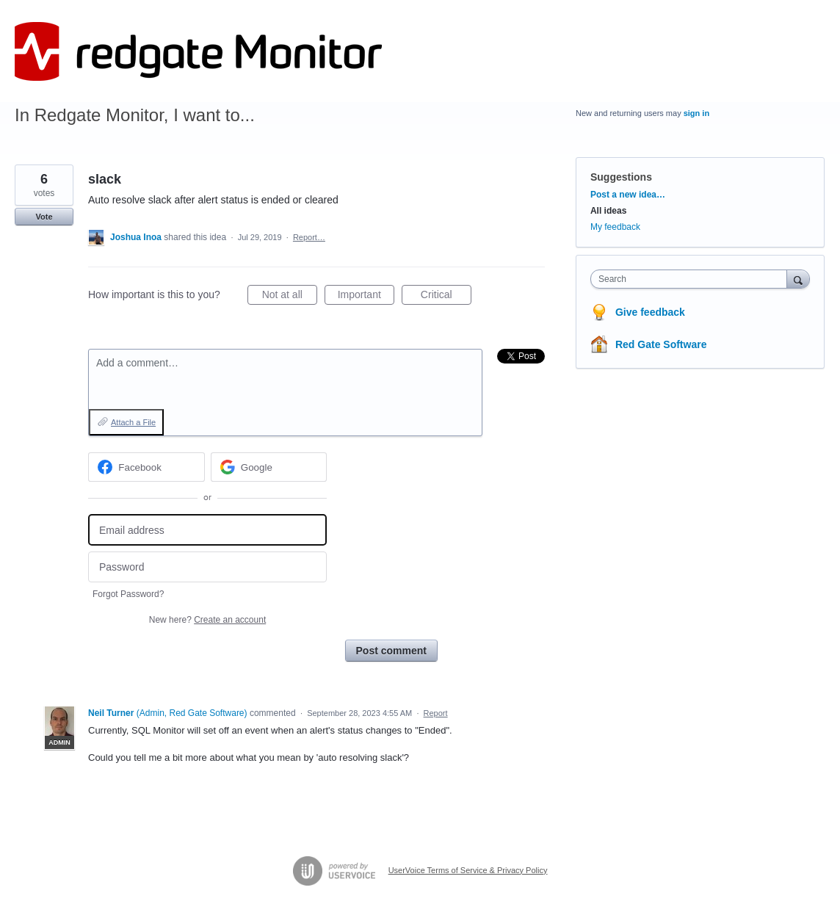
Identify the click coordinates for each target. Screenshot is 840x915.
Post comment (391, 651)
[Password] (207, 567)
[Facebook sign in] (146, 467)
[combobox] (692, 279)
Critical (446, 297)
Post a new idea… (627, 194)
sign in (696, 113)
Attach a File (133, 422)
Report (436, 713)
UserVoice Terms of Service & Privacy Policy (468, 870)
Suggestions (621, 177)
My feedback (615, 227)
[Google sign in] (269, 467)
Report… (309, 237)
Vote (43, 216)
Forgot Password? (128, 594)
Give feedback (650, 312)
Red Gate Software (660, 344)
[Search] (798, 279)
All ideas (608, 211)
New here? (207, 620)
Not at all (289, 297)
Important (366, 297)
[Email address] (207, 530)
